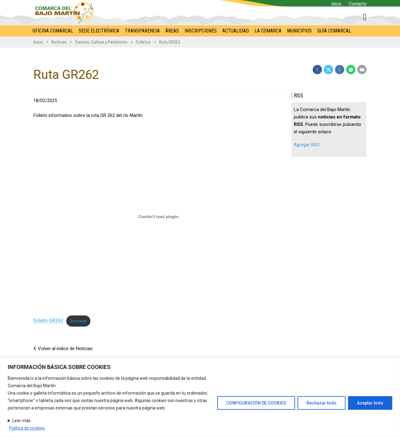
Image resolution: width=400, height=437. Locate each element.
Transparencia (142, 31)
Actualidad (235, 31)
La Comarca (267, 31)
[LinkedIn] (339, 69)
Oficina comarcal (53, 31)
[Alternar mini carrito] (365, 17)
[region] (200, 397)
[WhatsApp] (350, 69)
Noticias (59, 42)
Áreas (172, 31)
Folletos (143, 42)
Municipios (299, 31)
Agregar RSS (307, 145)
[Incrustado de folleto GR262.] (158, 216)
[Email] (362, 69)
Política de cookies (27, 428)
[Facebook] (317, 69)
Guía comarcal (334, 31)
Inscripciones (201, 31)
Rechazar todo (322, 403)
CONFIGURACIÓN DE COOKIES (256, 403)
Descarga (78, 321)
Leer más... (22, 420)
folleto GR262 (48, 320)
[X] (328, 69)
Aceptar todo (370, 403)
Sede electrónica (99, 31)
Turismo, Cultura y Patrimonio (101, 42)
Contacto (358, 4)
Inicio (336, 4)
